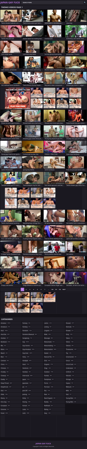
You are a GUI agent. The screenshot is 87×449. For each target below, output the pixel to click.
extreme (5, 409)
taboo (69, 338)
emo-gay (5, 402)
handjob (27, 360)
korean (26, 405)
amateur (6, 323)
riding (47, 409)
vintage (70, 379)
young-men (71, 402)
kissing (27, 402)
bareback (5, 342)
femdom (27, 330)
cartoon (5, 360)
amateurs (5, 327)
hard (26, 364)
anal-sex (5, 334)
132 (60, 289)
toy (69, 353)
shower (70, 330)
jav (25, 387)
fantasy (27, 323)
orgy (47, 368)
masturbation (50, 349)
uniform (70, 372)
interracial (28, 375)
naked (47, 353)
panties (48, 375)
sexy (47, 413)
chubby (5, 372)
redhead (48, 405)
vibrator (70, 375)
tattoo (70, 342)
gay (26, 342)
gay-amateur (29, 349)
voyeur (70, 383)
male (47, 334)
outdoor (48, 372)
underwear (71, 368)
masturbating (50, 345)
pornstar (49, 387)
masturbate (49, 342)
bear (4, 357)
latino (48, 323)
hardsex (27, 372)
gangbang (27, 338)
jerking (27, 394)
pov (47, 390)
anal (4, 330)
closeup (5, 375)
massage (48, 338)
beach (4, 353)
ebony (4, 398)
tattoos (70, 345)
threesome (71, 349)
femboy (27, 327)
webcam (70, 387)
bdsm (4, 349)
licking (48, 327)
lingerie (48, 330)
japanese (27, 383)
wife (69, 390)
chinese (5, 368)
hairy (26, 357)
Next (64, 289)
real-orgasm (50, 398)
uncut (70, 360)
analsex (5, 338)
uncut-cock (71, 364)
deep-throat (6, 383)
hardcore (27, 368)
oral (47, 360)
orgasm (48, 364)
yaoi (69, 394)
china (4, 364)
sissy (69, 334)
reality (48, 402)
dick (4, 390)
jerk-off (27, 390)
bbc (3, 345)
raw (47, 394)
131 (56, 289)
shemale (70, 327)
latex (26, 409)
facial (4, 413)
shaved (70, 323)
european (5, 405)
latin (26, 413)
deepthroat (6, 387)
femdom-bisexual (30, 334)
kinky (26, 398)
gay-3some (28, 345)
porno (48, 383)
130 (52, 289)
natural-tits (49, 357)
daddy (4, 379)
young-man (71, 398)
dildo (4, 394)
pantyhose (49, 379)
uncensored (71, 357)
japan (26, 379)
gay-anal (28, 353)
